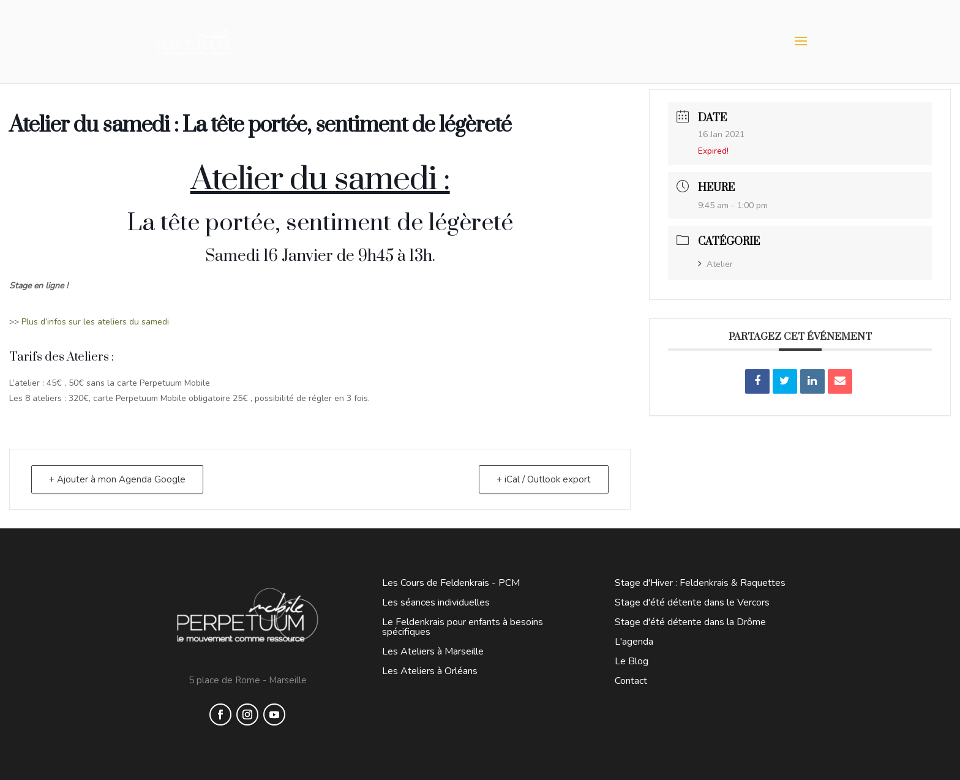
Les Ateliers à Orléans (430, 671)
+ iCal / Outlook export (544, 479)
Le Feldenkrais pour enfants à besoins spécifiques (462, 627)
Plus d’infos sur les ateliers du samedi (96, 322)
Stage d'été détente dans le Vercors (692, 602)
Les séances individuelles (436, 602)
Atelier (715, 264)
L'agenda (634, 641)
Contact (631, 681)
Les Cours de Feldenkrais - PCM (451, 583)
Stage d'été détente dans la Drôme (690, 622)
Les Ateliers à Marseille (433, 651)
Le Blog (631, 661)
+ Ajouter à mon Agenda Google (117, 479)
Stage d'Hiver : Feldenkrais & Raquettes (700, 583)
